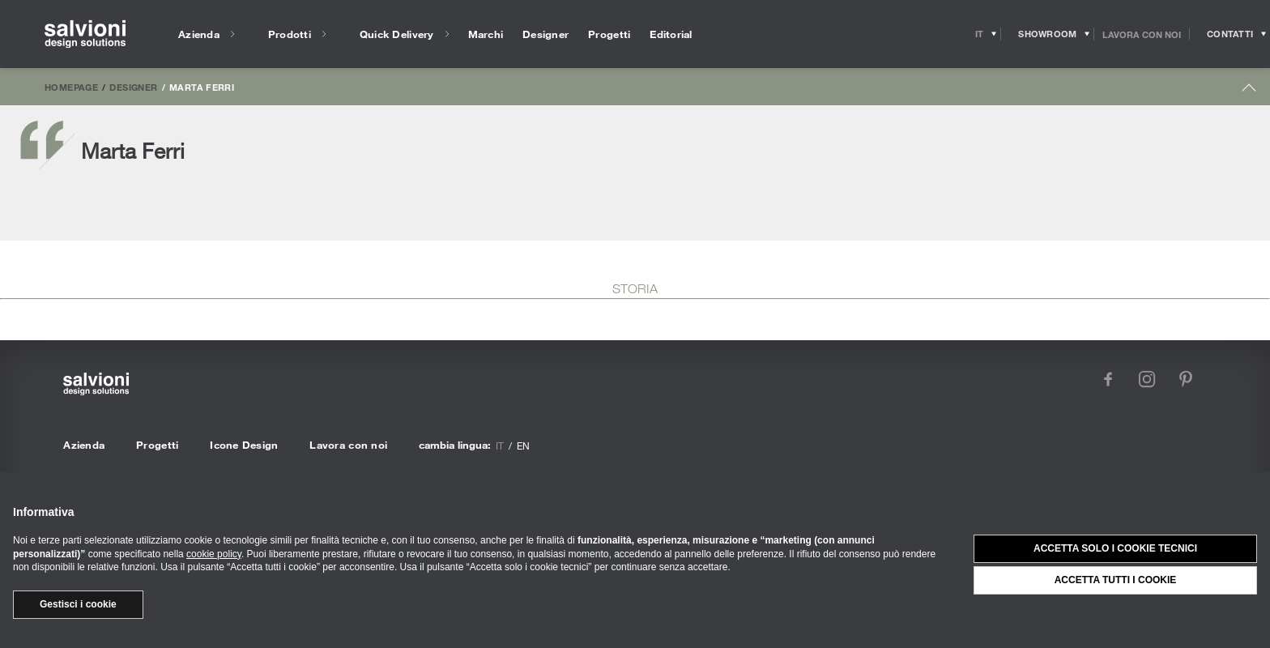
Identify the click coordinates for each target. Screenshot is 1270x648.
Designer (133, 86)
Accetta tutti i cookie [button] (1116, 580)
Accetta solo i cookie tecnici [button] (1115, 548)
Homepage (71, 86)
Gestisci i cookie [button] (78, 604)
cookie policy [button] (213, 554)
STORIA (635, 288)
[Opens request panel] (1230, 34)
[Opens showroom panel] (1047, 34)
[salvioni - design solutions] (85, 34)
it (500, 445)
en (523, 445)
